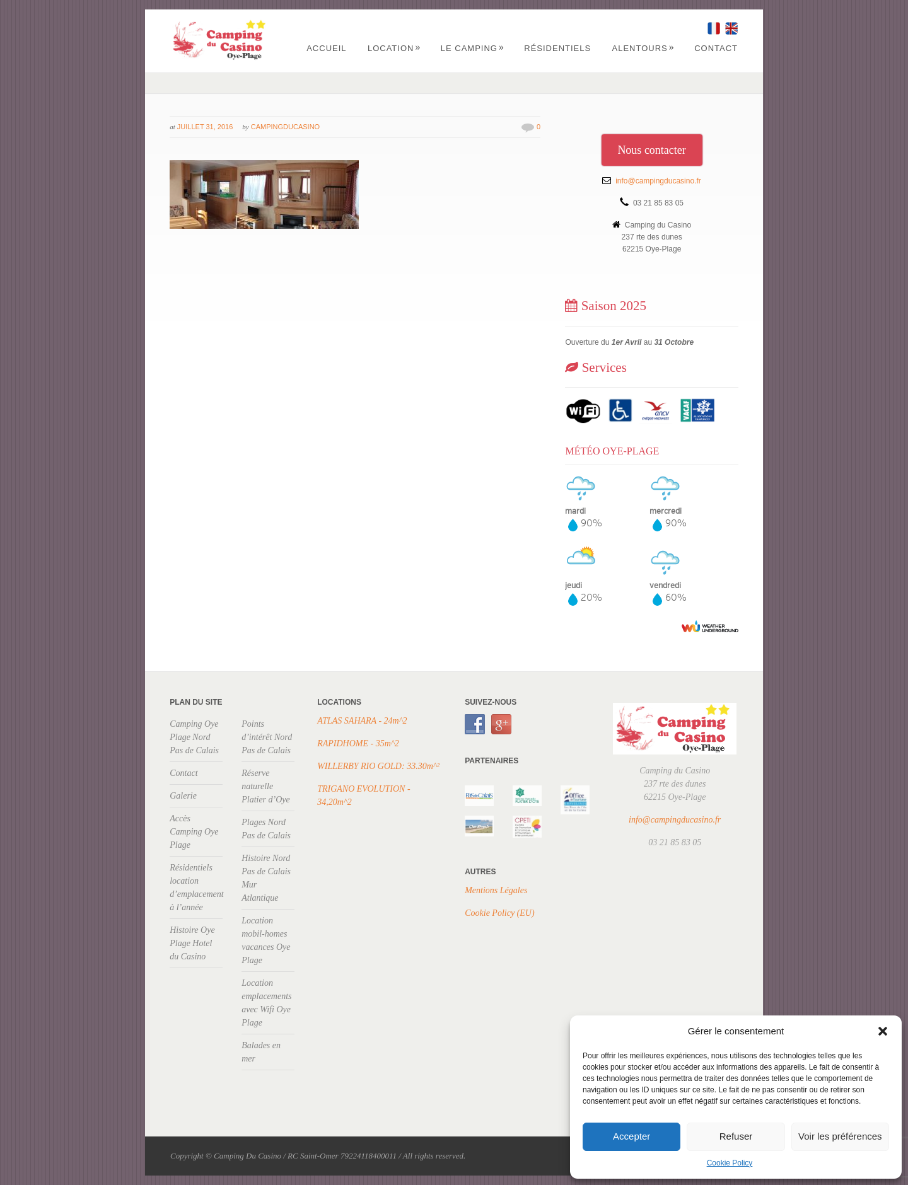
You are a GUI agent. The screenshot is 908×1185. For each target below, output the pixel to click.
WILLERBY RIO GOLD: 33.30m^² (378, 766)
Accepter (631, 1136)
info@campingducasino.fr (658, 180)
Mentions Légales (496, 890)
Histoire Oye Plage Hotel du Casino (192, 943)
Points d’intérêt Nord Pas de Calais (267, 737)
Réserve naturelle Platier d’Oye (266, 786)
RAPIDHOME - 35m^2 (358, 743)
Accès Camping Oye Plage (194, 832)
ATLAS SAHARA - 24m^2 (362, 720)
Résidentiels (557, 48)
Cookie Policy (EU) (499, 913)
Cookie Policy (730, 1163)
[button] (882, 1031)
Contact (716, 48)
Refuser (736, 1136)
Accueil (326, 48)
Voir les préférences (840, 1136)
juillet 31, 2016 (205, 126)
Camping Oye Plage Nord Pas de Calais (194, 737)
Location (394, 48)
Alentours (643, 48)
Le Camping (472, 48)
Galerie (183, 796)
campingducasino (285, 126)
